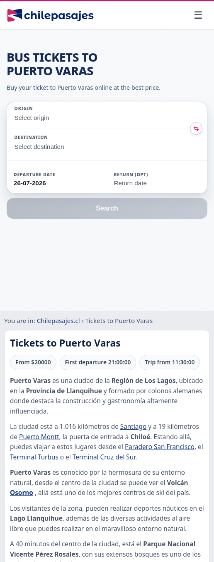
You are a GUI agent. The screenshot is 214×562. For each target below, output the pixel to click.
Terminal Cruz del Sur (104, 457)
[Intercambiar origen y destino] (196, 128)
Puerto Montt (39, 437)
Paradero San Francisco (160, 446)
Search (107, 208)
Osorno (21, 492)
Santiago (133, 426)
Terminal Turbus (34, 457)
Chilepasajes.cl (58, 320)
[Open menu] (198, 15)
